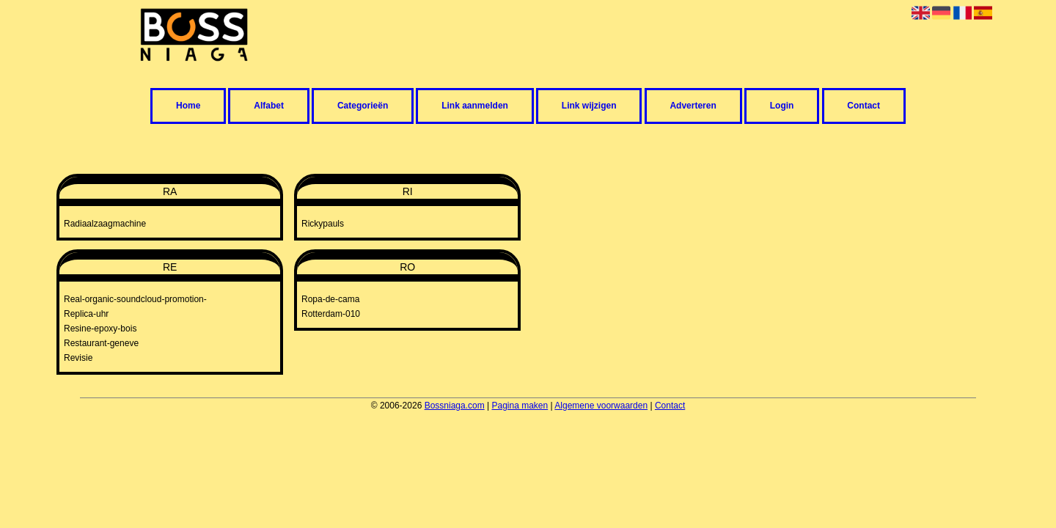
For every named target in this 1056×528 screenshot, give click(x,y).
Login (782, 106)
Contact (863, 106)
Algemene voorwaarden (601, 405)
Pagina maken (520, 405)
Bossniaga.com (455, 405)
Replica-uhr (86, 314)
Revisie (78, 358)
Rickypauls (322, 224)
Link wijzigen (589, 106)
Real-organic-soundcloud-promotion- (135, 299)
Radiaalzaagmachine (105, 224)
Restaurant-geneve (101, 343)
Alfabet (269, 106)
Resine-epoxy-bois (100, 328)
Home (188, 106)
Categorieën (362, 106)
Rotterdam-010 (330, 314)
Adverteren (693, 106)
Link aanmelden (474, 106)
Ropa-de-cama (330, 299)
